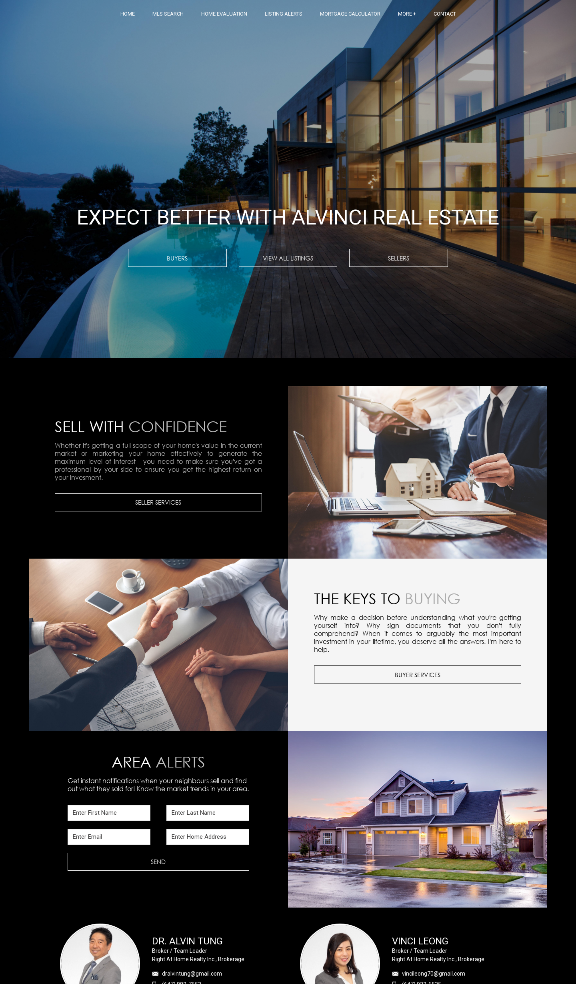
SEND (158, 861)
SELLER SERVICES (158, 502)
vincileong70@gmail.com (433, 973)
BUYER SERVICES (417, 674)
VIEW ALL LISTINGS (288, 258)
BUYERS (177, 258)
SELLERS (398, 258)
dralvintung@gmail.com (192, 973)
